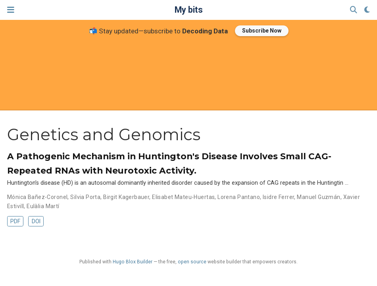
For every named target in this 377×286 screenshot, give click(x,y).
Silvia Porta (85, 197)
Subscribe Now (261, 30)
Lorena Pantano (238, 197)
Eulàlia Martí (43, 206)
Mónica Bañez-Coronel (37, 197)
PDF (15, 221)
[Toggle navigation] (10, 9)
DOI (36, 221)
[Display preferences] (367, 10)
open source (192, 262)
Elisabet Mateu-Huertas (183, 197)
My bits (189, 10)
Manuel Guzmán (318, 197)
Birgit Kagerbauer (126, 197)
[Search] (353, 10)
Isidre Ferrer (278, 197)
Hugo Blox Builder (132, 262)
